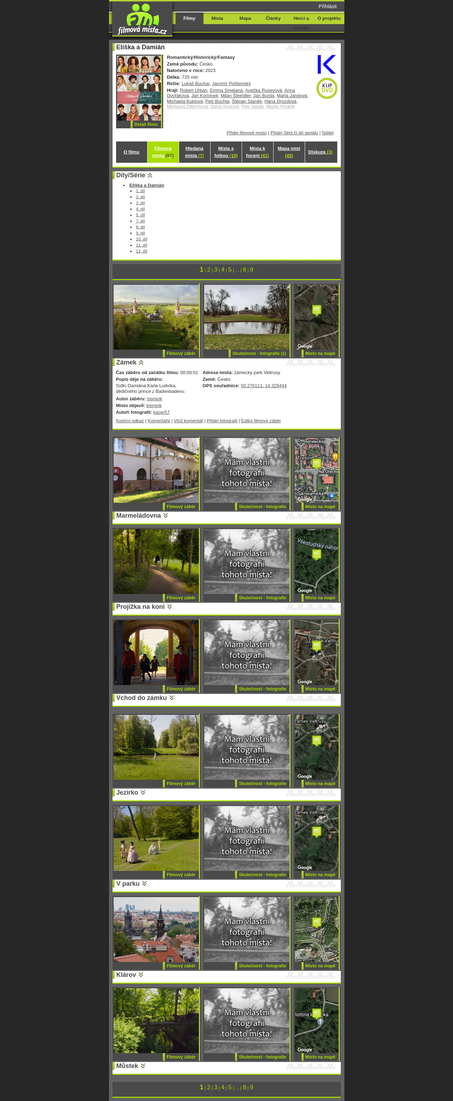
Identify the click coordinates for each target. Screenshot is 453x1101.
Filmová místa (162, 152)
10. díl (141, 239)
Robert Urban (193, 90)
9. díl (140, 232)
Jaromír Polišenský (231, 83)
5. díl (140, 214)
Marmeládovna (138, 515)
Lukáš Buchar (196, 83)
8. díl (140, 226)
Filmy (189, 18)
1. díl (140, 190)
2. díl (140, 196)
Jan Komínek (204, 95)
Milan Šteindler (235, 95)
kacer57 (161, 412)
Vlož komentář (188, 420)
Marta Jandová (292, 95)
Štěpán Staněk (247, 101)
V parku (128, 883)
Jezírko (127, 792)
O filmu (131, 152)
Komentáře (159, 420)
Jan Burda (263, 95)
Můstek (127, 1065)
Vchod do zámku (141, 697)
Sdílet (327, 132)
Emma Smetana (226, 90)
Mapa (245, 18)
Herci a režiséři (301, 23)
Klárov (126, 974)
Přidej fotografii (222, 420)
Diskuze (320, 152)
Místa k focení (257, 152)
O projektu (329, 18)
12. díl (141, 251)
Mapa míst (289, 152)
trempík (154, 398)
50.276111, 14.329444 (264, 385)
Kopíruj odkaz (130, 420)
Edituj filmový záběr (261, 420)
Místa (217, 18)
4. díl (140, 208)
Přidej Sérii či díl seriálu (294, 132)
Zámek (126, 362)
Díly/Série (130, 175)
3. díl (140, 202)
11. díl (141, 245)
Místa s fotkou (225, 152)
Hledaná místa (194, 152)
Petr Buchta (217, 101)
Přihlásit (328, 6)
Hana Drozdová (280, 101)
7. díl (140, 220)
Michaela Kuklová (185, 101)
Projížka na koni (140, 606)
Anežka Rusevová (263, 90)
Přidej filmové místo (247, 132)
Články (273, 18)
